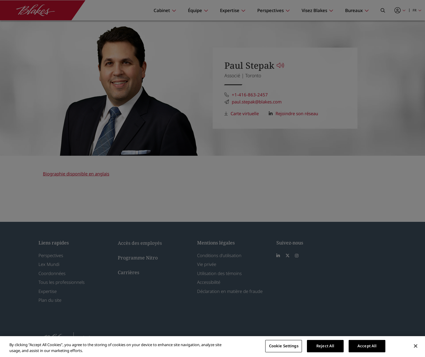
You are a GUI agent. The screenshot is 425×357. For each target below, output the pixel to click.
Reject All (325, 345)
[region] (212, 346)
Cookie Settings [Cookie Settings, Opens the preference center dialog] (283, 345)
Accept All (367, 345)
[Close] (415, 345)
